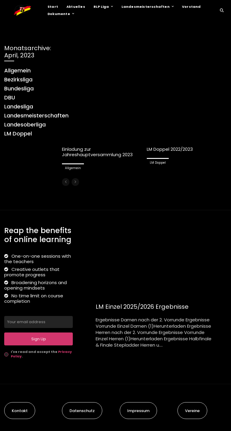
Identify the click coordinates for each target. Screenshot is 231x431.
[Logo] (22, 10)
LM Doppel (158, 162)
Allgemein (73, 168)
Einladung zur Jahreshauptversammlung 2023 (97, 152)
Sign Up (38, 339)
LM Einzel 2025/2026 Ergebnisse (143, 307)
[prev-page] (65, 182)
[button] (222, 10)
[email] (38, 322)
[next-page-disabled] (75, 182)
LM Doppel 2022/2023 (170, 149)
